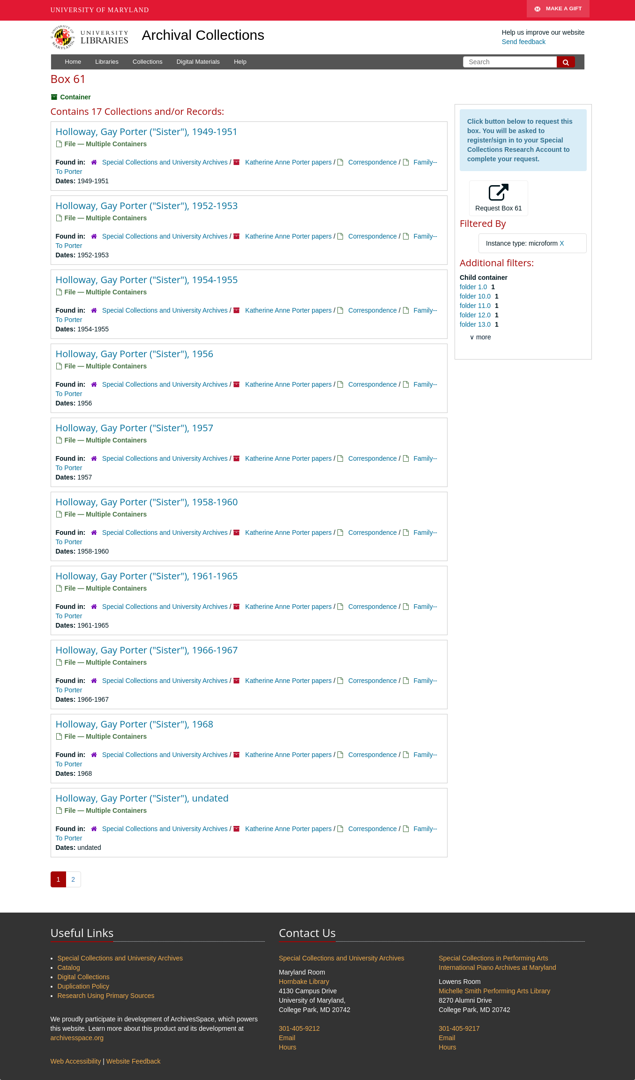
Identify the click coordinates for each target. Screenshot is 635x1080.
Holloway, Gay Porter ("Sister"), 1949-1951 (147, 131)
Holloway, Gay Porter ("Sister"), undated (142, 798)
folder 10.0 (476, 296)
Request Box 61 (498, 198)
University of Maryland (100, 10)
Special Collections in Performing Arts (493, 958)
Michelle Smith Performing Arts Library (494, 991)
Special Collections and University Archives (165, 162)
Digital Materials (198, 61)
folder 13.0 (476, 324)
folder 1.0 (474, 287)
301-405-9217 (459, 1028)
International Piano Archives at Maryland (497, 967)
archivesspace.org (77, 1038)
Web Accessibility (76, 1061)
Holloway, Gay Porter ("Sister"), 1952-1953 (147, 205)
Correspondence (372, 162)
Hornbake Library (304, 981)
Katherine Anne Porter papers (288, 162)
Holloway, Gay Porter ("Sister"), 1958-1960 (147, 501)
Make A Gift (558, 10)
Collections (148, 61)
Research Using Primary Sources (106, 995)
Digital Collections (84, 977)
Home (73, 61)
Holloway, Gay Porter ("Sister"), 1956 (135, 353)
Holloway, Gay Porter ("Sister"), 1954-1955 (147, 279)
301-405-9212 (299, 1028)
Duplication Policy (84, 986)
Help (240, 61)
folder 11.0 (476, 305)
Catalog (69, 967)
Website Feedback (133, 1061)
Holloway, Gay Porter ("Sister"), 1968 (135, 724)
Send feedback (523, 41)
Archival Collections (203, 35)
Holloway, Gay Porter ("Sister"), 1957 (135, 427)
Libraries (107, 61)
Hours (287, 1047)
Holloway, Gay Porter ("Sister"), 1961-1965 (147, 576)
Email (287, 1038)
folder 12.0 (476, 315)
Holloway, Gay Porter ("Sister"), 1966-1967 (147, 650)
